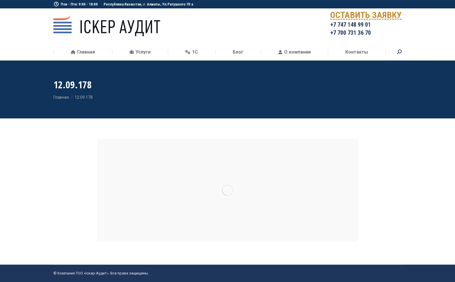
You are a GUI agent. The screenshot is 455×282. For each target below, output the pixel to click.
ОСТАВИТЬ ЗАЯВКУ (366, 16)
